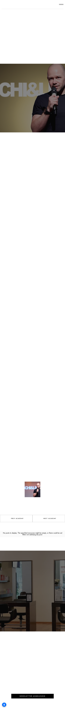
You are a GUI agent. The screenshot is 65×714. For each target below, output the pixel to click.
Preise (33, 644)
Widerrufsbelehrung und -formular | (24, 710)
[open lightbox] (16, 457)
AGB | (31, 707)
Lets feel (16, 568)
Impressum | (23, 707)
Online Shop (9, 644)
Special (32, 31)
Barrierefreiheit (49, 710)
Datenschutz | (40, 707)
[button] (61, 4)
